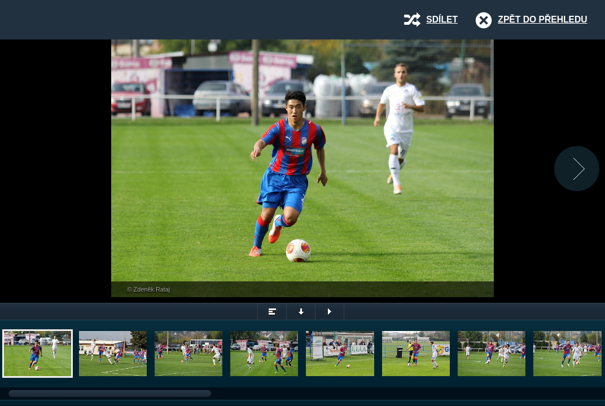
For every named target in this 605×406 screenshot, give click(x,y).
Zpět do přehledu (542, 19)
